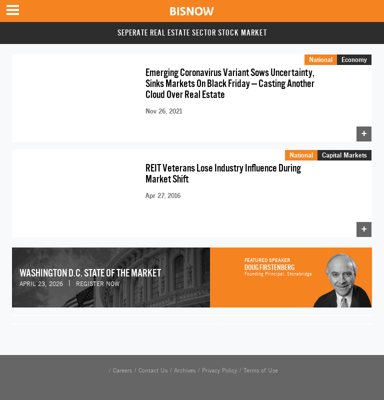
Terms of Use (261, 365)
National (320, 60)
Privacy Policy (219, 365)
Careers (122, 365)
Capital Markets (344, 152)
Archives (185, 365)
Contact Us (153, 365)
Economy (354, 60)
